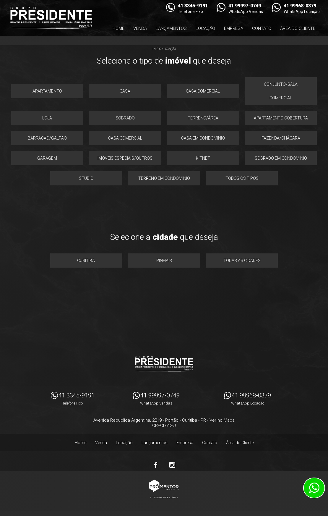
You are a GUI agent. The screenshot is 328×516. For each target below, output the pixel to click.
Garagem (47, 158)
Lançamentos (171, 28)
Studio (86, 178)
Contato (261, 28)
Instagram (172, 465)
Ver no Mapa (222, 420)
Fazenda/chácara (281, 138)
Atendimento (314, 488)
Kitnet (203, 158)
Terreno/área (203, 118)
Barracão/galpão (47, 138)
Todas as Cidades (242, 260)
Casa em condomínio (203, 138)
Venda (140, 28)
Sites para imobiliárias (164, 497)
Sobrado (125, 118)
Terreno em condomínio (164, 178)
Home (118, 28)
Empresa (233, 28)
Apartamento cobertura (281, 118)
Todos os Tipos (242, 178)
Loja (47, 118)
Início (156, 49)
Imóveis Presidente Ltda (164, 364)
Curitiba (86, 260)
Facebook (156, 465)
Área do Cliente (297, 28)
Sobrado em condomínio (281, 158)
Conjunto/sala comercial (281, 91)
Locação (205, 28)
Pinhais (164, 260)
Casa (125, 91)
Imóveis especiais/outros (125, 158)
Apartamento (47, 91)
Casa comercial (203, 91)
